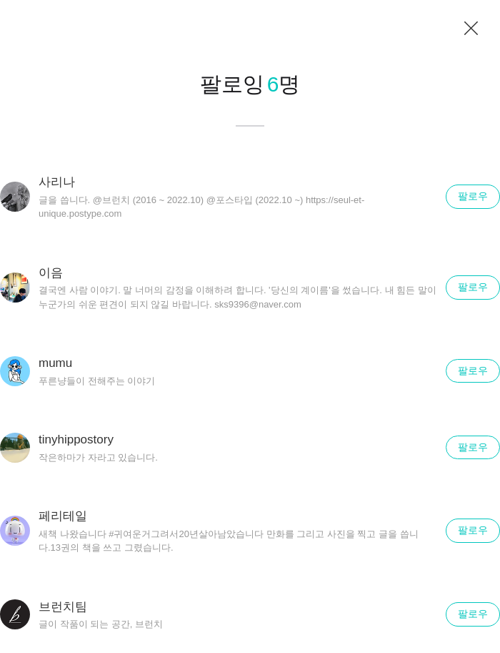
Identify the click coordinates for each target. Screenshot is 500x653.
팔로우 (473, 196)
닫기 (471, 28)
